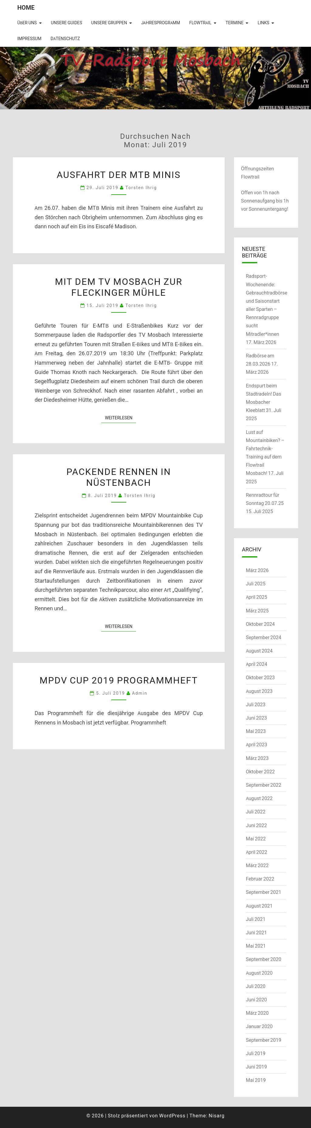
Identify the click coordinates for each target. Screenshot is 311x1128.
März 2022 (257, 865)
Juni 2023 (256, 718)
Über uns (27, 23)
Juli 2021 (255, 919)
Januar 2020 (259, 1026)
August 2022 (259, 798)
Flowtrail (200, 23)
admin (139, 693)
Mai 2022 (256, 839)
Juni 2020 (256, 1000)
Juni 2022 (256, 825)
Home (26, 7)
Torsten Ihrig (141, 187)
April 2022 (256, 852)
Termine (235, 23)
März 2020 (257, 1013)
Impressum (29, 38)
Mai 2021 (256, 946)
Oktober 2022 (260, 771)
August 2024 (259, 651)
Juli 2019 (255, 1053)
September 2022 (264, 785)
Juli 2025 (255, 584)
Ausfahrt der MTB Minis (119, 174)
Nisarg (217, 1116)
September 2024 (264, 637)
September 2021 (264, 892)
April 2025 (256, 597)
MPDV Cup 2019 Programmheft (118, 679)
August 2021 (259, 906)
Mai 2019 (256, 1080)
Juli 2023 (255, 704)
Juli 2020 (255, 986)
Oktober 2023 (260, 677)
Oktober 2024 (260, 624)
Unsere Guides (66, 23)
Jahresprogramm (160, 23)
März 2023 (257, 758)
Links (263, 23)
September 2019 (264, 1040)
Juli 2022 (255, 812)
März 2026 (257, 570)
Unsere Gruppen (109, 23)
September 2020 (264, 959)
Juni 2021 (256, 932)
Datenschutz (65, 38)
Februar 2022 (260, 879)
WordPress (172, 1116)
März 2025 (257, 611)
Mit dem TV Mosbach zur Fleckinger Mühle (119, 287)
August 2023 (259, 691)
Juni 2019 (256, 1067)
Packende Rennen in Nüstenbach (119, 477)
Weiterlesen (120, 417)
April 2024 (256, 664)
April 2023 (256, 744)
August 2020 (259, 973)
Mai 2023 (256, 731)
